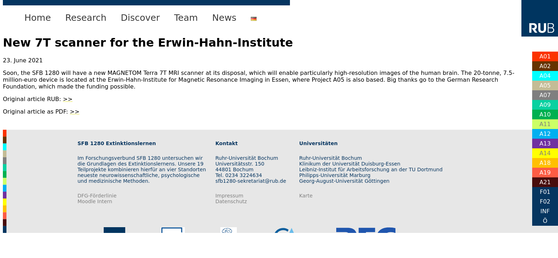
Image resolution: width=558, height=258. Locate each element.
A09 (544, 104)
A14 (544, 153)
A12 (544, 133)
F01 (545, 191)
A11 (544, 124)
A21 (544, 182)
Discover (140, 18)
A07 (544, 95)
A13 (544, 143)
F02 (545, 201)
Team (186, 18)
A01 (544, 56)
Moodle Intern (95, 201)
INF (545, 211)
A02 (544, 66)
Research (86, 18)
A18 (544, 162)
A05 (544, 85)
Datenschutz (231, 201)
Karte (306, 196)
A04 (544, 75)
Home (37, 18)
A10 (544, 114)
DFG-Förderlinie (97, 196)
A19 (544, 172)
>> (67, 99)
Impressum (229, 196)
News (224, 18)
